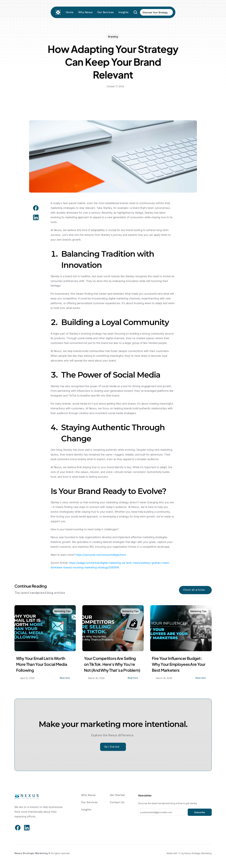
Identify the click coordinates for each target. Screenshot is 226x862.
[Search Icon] (137, 12)
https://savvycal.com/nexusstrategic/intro (101, 554)
